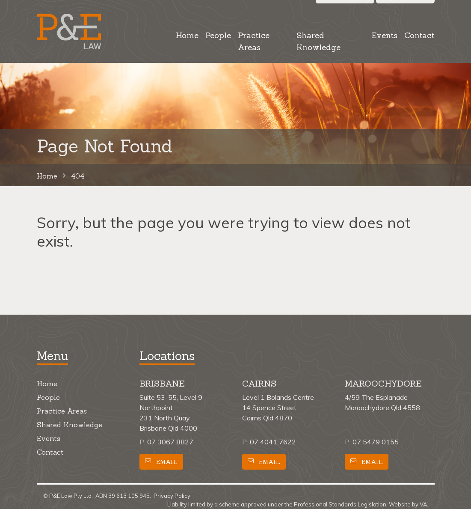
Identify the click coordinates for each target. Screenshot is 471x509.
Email (161, 462)
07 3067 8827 (170, 442)
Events (384, 35)
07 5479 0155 (376, 442)
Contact (419, 35)
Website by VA (408, 504)
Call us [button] (405, 7)
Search (345, 7)
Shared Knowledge (318, 41)
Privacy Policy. (173, 495)
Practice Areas (254, 41)
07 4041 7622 (273, 442)
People (218, 35)
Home (187, 35)
